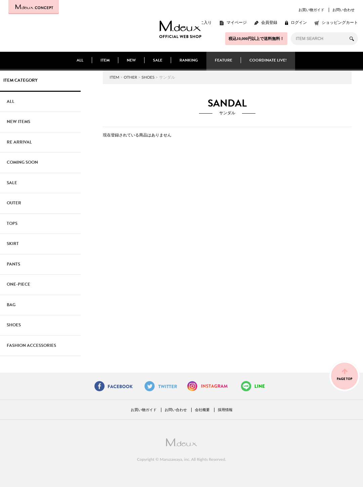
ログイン (299, 22)
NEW (131, 60)
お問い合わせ (343, 10)
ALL (80, 60)
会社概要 (202, 410)
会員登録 (269, 22)
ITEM (105, 60)
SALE (157, 60)
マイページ (237, 22)
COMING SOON (22, 162)
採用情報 (225, 410)
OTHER (130, 77)
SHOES (148, 77)
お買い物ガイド (311, 10)
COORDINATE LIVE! (268, 60)
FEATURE (223, 60)
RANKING (188, 60)
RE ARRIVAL (19, 142)
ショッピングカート (340, 22)
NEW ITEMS (18, 121)
